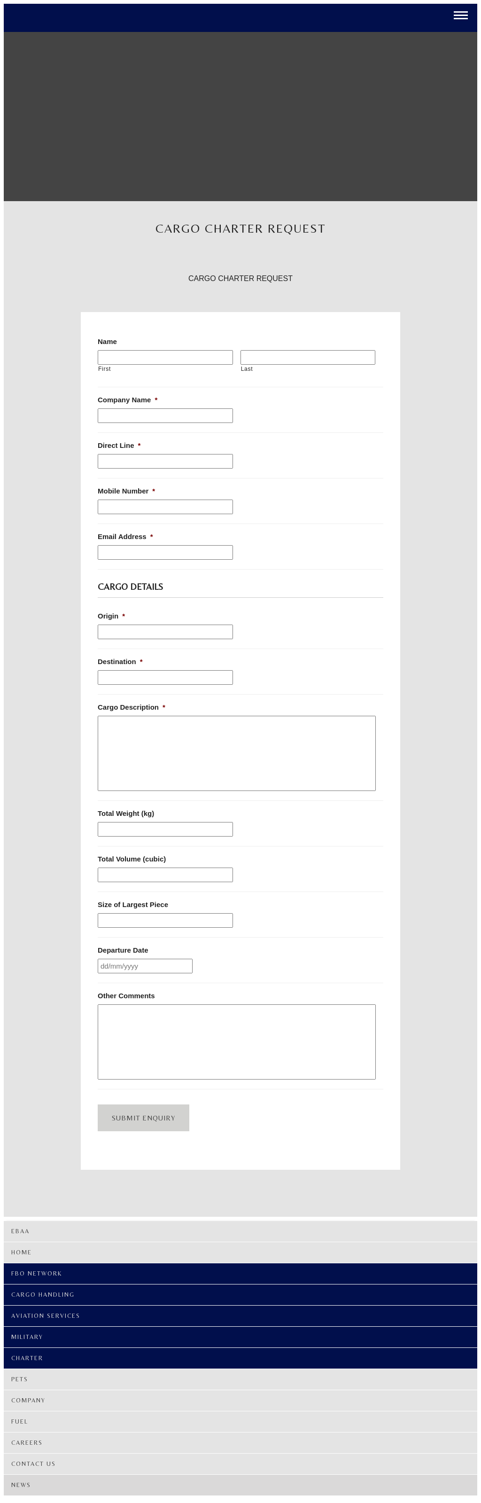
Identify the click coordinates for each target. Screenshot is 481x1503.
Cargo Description (131, 707)
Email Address (125, 536)
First (104, 369)
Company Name (127, 400)
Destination (120, 661)
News (21, 1484)
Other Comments (126, 996)
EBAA (20, 1231)
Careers (27, 1442)
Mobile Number (126, 491)
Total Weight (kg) (126, 813)
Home (21, 1252)
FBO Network (36, 1273)
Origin (111, 616)
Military (27, 1336)
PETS (19, 1379)
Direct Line (119, 445)
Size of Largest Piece (133, 904)
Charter (27, 1358)
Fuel (19, 1421)
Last (247, 369)
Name (107, 341)
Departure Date (123, 950)
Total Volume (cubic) (132, 859)
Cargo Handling (43, 1294)
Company (28, 1400)
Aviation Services (45, 1315)
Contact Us (33, 1463)
